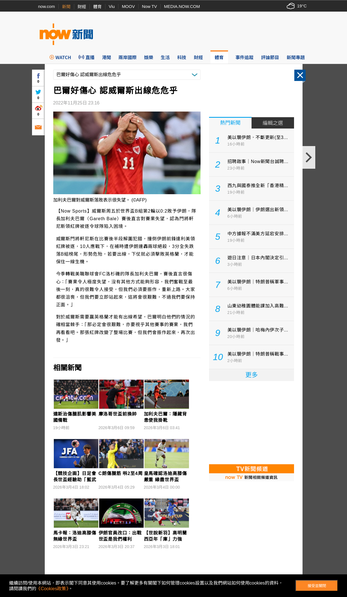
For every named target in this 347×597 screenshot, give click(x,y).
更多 (251, 374)
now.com (46, 6)
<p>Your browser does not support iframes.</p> (251, 422)
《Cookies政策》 (52, 588)
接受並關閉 (317, 586)
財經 (82, 6)
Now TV (149, 6)
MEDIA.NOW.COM (182, 6)
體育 (97, 6)
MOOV (128, 6)
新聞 (66, 6)
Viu (112, 6)
